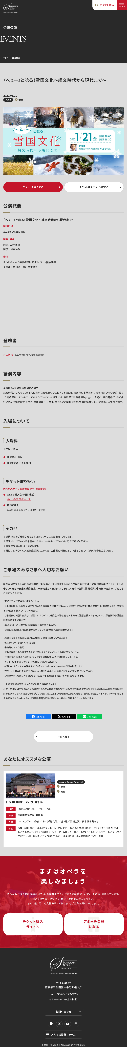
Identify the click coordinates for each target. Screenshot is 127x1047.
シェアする (40, 716)
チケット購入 (107, 4)
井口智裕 (8, 354)
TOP (5, 57)
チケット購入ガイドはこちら (93, 187)
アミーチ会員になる (94, 924)
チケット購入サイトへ (33, 924)
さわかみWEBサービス (19, 498)
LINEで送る (92, 716)
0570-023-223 (15, 509)
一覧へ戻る (64, 736)
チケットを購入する (33, 187)
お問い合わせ (63, 1011)
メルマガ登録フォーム (63, 1034)
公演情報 (16, 57)
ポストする (65, 716)
